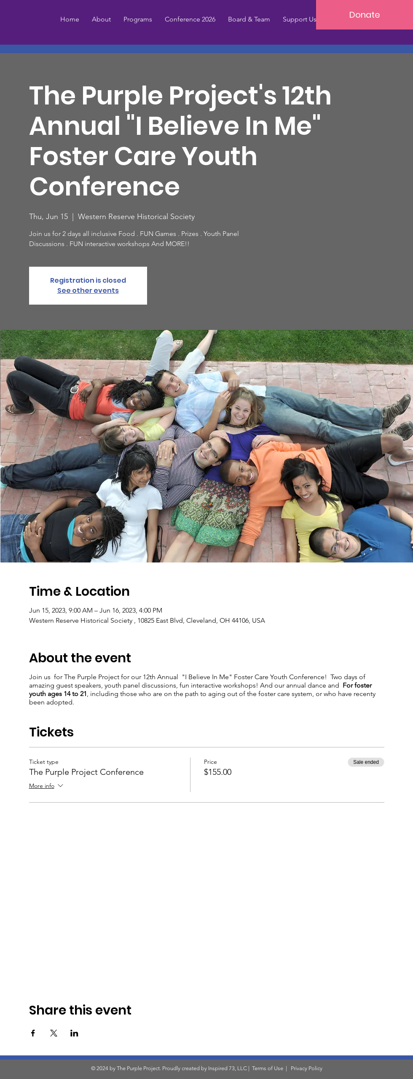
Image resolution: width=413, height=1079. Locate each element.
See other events (88, 290)
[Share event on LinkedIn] (74, 1033)
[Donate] (364, 14)
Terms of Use (267, 1068)
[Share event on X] (54, 1033)
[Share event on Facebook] (33, 1033)
